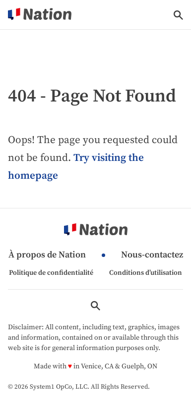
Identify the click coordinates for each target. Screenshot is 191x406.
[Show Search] (178, 15)
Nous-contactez (152, 255)
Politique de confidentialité (51, 272)
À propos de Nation (47, 255)
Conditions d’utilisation (145, 272)
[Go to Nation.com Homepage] (39, 15)
